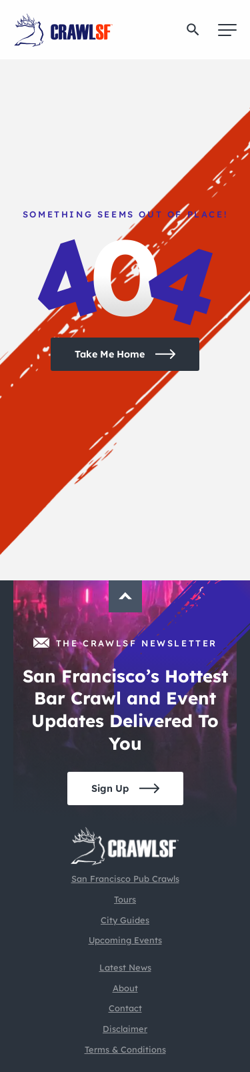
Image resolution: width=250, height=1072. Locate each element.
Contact (125, 1008)
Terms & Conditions (125, 1049)
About (125, 988)
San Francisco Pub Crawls (125, 878)
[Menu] (227, 30)
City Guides (125, 920)
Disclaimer (125, 1028)
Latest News (125, 967)
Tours (125, 899)
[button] (193, 29)
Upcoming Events (125, 940)
